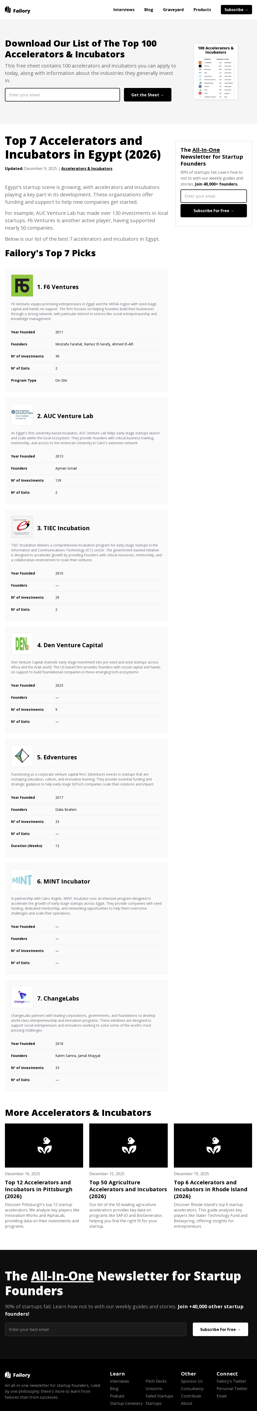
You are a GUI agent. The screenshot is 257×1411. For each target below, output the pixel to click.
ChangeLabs (61, 998)
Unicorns (154, 1388)
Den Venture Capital (73, 645)
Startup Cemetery (126, 1403)
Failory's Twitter (231, 1381)
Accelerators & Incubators (86, 168)
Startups (154, 1403)
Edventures (60, 757)
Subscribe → (236, 9)
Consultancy (192, 1388)
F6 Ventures (61, 287)
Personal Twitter (232, 1388)
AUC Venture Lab (68, 416)
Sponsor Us (192, 1381)
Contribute (191, 1396)
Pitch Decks (156, 1381)
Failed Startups (159, 1396)
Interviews (124, 9)
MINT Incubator (67, 881)
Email (222, 1396)
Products (202, 9)
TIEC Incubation (67, 528)
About (186, 1403)
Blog (148, 9)
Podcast (117, 1396)
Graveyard (173, 9)
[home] (17, 9)
